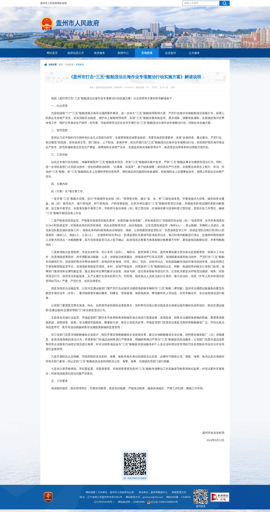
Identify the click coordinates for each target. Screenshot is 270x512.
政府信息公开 (76, 52)
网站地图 (90, 492)
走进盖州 (170, 52)
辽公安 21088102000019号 (162, 502)
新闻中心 (123, 52)
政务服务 (99, 52)
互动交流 (146, 52)
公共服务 (194, 52)
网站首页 (52, 52)
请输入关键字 (191, 3)
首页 (61, 64)
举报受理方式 (179, 492)
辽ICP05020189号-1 (104, 502)
